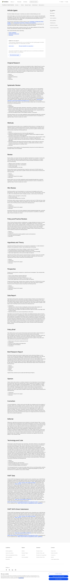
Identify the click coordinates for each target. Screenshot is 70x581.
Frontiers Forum (39, 550)
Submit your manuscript (14, 33)
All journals (19, 1)
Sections (17, 5)
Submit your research (33, 1)
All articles (25, 1)
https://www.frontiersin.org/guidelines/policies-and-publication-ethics (22, 501)
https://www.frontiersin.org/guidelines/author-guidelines (30, 503)
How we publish (25, 557)
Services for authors (9, 553)
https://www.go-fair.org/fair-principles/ (27, 482)
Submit (52, 557)
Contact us (53, 555)
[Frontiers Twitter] (9, 570)
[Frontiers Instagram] (15, 570)
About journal (41, 5)
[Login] (66, 1)
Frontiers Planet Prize (40, 557)
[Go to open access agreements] (26, 46)
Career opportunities (55, 559)
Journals (23, 555)
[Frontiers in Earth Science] (8, 5)
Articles (22, 5)
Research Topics (28, 5)
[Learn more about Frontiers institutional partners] (11, 46)
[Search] (61, 1)
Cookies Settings (58, 574)
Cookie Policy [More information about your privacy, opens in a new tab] (21, 578)
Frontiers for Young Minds (41, 555)
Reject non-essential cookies (58, 577)
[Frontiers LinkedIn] (12, 570)
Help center (53, 550)
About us (12, 1)
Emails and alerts (54, 553)
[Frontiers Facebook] (6, 570)
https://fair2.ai (18, 483)
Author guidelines (12, 32)
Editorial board (34, 5)
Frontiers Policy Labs (40, 553)
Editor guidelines (9, 557)
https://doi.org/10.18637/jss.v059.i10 (23, 499)
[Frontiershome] (5, 1)
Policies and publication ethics (11, 555)
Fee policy (11, 35)
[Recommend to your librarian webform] (15, 55)
